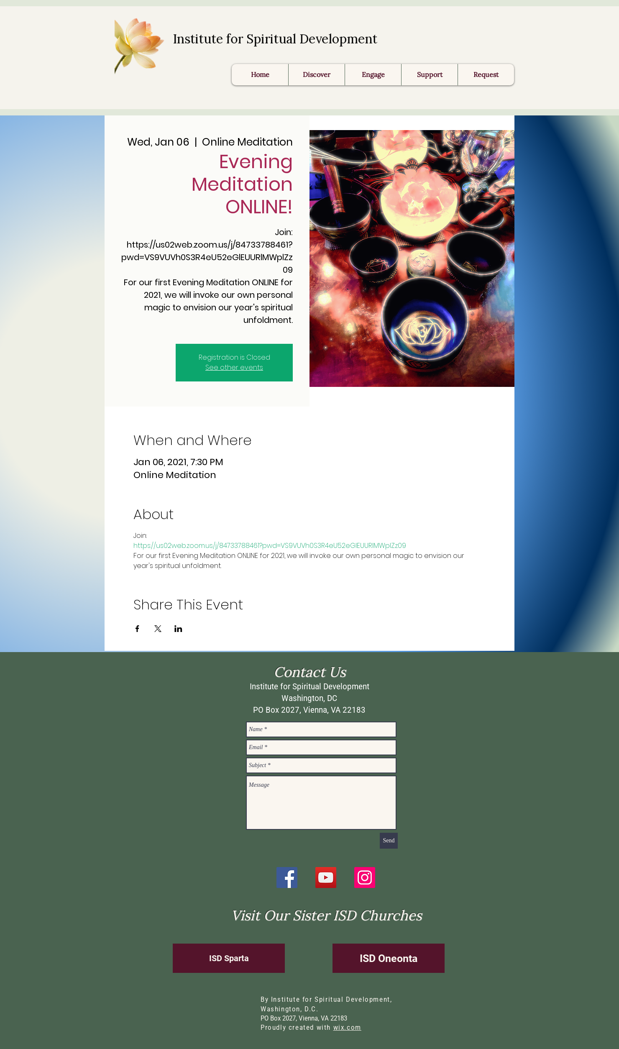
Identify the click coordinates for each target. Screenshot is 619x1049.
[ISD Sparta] (229, 958)
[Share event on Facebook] (137, 628)
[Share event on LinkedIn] (178, 628)
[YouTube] (325, 877)
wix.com (347, 1027)
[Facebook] (286, 877)
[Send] (389, 841)
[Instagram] (364, 877)
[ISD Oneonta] (389, 958)
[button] (486, 74)
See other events (234, 367)
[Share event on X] (158, 628)
